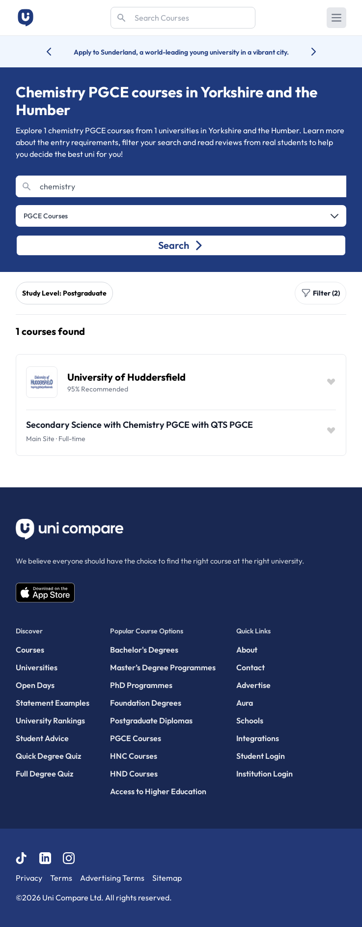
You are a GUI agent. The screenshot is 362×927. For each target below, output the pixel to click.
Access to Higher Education (158, 791)
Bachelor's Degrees (144, 650)
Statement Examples (52, 703)
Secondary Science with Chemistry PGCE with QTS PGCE (139, 424)
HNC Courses (133, 756)
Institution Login (264, 773)
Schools (249, 720)
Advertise (253, 685)
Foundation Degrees (145, 703)
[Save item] (331, 382)
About (246, 650)
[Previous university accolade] (57, 52)
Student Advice (42, 738)
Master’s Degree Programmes (163, 667)
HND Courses (134, 773)
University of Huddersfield (126, 377)
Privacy (29, 878)
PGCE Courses (135, 738)
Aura (244, 703)
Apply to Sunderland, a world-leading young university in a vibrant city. (181, 52)
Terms (61, 878)
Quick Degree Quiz (48, 756)
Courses (30, 650)
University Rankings (50, 720)
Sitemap (167, 878)
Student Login (260, 756)
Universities (36, 667)
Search (181, 245)
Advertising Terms (112, 878)
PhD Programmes (141, 685)
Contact (250, 667)
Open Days (35, 685)
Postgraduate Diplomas (151, 720)
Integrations (257, 738)
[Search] (183, 18)
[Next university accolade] (306, 52)
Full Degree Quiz (44, 773)
